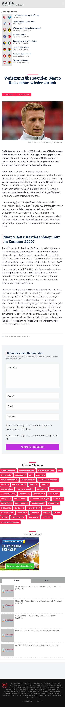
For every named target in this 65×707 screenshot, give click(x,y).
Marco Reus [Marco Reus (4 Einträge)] (58, 498)
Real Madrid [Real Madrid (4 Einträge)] (22, 513)
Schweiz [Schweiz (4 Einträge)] (46, 513)
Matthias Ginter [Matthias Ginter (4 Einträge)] (38, 503)
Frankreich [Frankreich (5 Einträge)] (42, 489)
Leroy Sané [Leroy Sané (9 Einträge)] (6, 498)
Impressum (27, 701)
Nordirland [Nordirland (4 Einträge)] (19, 508)
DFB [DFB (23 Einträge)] (31, 475)
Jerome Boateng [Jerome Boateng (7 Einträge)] (8, 494)
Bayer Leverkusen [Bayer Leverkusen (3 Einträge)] (26, 470)
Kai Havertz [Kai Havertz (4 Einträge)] (53, 494)
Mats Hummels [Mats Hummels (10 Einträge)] (21, 503)
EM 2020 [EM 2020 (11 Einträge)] (5, 484)
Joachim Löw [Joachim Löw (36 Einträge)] (24, 494)
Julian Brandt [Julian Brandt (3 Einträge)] (39, 494)
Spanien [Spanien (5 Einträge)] (4, 517)
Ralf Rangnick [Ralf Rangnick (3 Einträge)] (7, 513)
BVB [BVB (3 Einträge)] (59, 470)
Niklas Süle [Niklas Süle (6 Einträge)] (6, 508)
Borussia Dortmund (13, 336)
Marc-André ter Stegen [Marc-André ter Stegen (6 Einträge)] (39, 498)
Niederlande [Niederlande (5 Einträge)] (53, 503)
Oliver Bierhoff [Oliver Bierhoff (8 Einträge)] (33, 508)
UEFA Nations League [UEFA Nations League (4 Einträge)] (10, 522)
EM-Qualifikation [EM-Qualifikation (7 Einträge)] (28, 480)
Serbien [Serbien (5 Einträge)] (57, 513)
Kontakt (38, 701)
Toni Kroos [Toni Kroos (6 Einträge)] (47, 517)
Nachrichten (24, 94)
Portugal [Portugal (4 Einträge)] (47, 508)
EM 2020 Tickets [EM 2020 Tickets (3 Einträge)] (19, 484)
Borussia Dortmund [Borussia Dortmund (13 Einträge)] (46, 470)
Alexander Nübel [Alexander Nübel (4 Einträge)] (8, 470)
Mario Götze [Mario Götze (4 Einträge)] (6, 503)
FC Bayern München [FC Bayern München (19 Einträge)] (24, 489)
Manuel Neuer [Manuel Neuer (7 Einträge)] (20, 498)
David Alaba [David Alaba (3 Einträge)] (6, 475)
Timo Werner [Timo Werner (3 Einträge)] (33, 517)
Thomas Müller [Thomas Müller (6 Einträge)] (18, 517)
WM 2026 (8, 2)
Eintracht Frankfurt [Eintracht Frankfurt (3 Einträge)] (9, 480)
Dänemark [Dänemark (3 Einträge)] (40, 475)
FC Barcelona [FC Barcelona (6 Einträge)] (7, 489)
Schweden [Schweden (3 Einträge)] (35, 513)
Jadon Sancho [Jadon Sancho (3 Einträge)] (56, 489)
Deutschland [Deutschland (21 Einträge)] (20, 475)
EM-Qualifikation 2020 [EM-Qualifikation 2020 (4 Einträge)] (48, 480)
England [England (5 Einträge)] (45, 484)
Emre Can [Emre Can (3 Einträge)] (34, 484)
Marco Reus (26, 336)
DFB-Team (9, 94)
